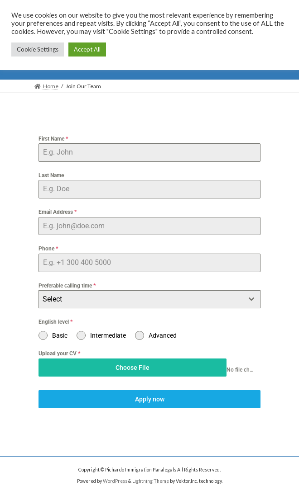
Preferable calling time (67, 286)
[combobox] (149, 299)
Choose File (133, 367)
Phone (48, 248)
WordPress (115, 481)
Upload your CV (59, 353)
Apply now (149, 399)
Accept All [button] (87, 49)
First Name (53, 139)
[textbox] (141, 299)
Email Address (58, 212)
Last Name (51, 175)
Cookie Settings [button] (37, 49)
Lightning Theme (150, 481)
